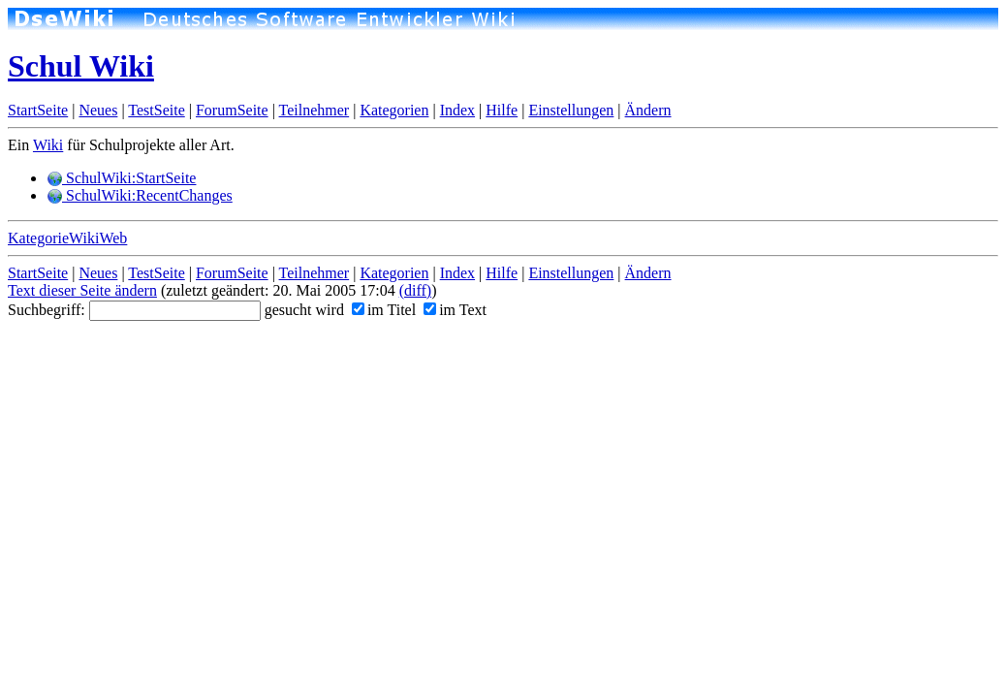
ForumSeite (232, 110)
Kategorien (394, 110)
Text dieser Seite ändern (82, 290)
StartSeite (38, 110)
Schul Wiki (81, 65)
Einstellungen (570, 110)
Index (457, 110)
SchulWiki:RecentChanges (140, 195)
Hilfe (502, 110)
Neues (98, 110)
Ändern (648, 110)
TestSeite (156, 110)
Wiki (48, 145)
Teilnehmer (314, 110)
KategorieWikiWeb (67, 238)
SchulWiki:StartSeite (121, 178)
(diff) (415, 290)
